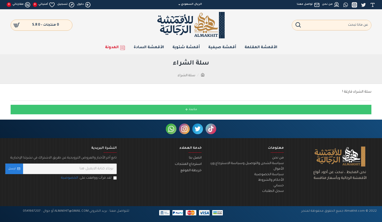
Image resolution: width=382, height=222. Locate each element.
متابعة (193, 109)
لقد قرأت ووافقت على (88, 178)
